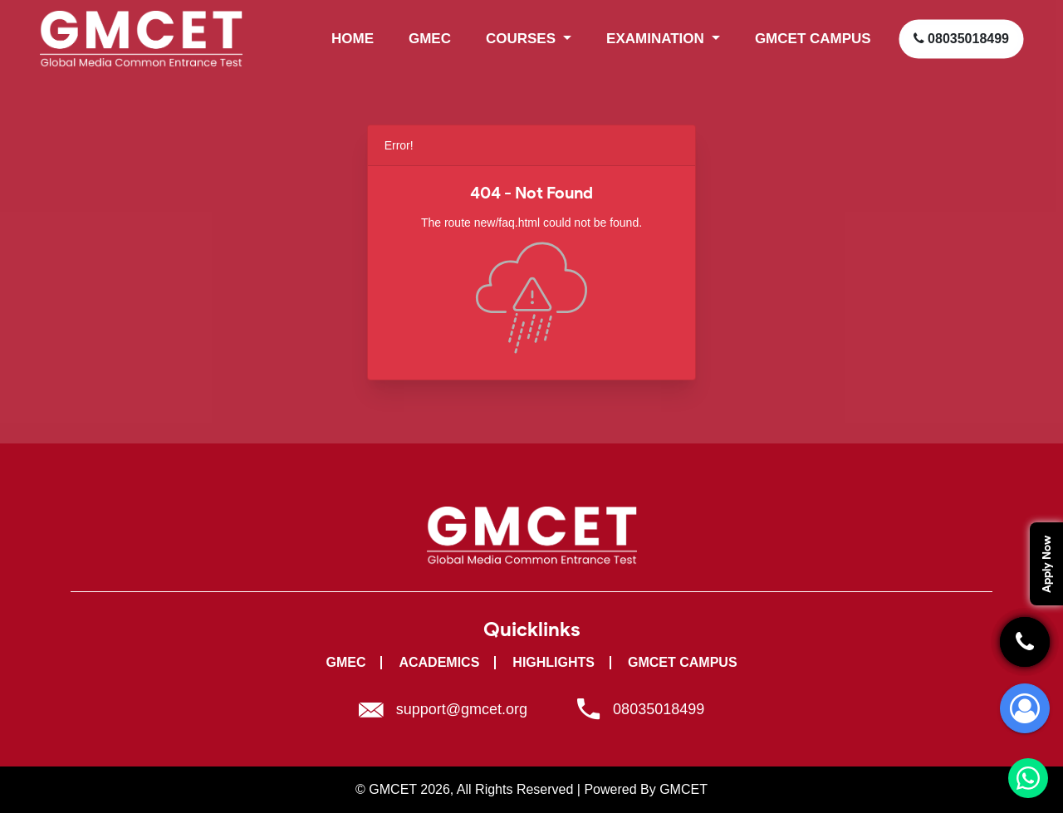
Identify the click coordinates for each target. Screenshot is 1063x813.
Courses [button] (523, 39)
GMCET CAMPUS (813, 39)
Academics (439, 662)
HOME (352, 39)
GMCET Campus (682, 662)
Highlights (553, 662)
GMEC (430, 39)
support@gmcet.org (461, 709)
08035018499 (961, 39)
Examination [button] (657, 39)
